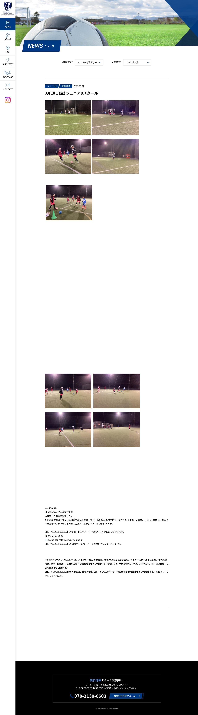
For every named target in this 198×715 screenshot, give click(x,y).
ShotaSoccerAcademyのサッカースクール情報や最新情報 (7, 8)
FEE (8, 52)
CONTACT (8, 89)
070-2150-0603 (90, 696)
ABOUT (7, 39)
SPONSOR (8, 77)
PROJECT (7, 64)
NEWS (8, 27)
